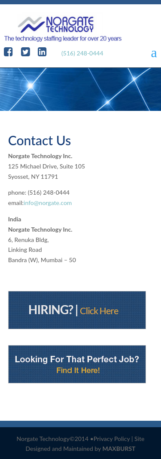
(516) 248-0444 (82, 53)
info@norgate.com (48, 202)
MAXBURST (118, 448)
